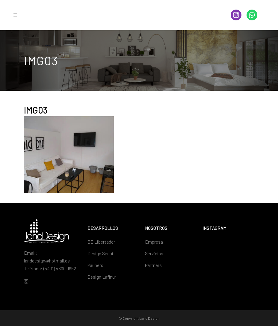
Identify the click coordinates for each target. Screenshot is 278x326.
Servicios (154, 253)
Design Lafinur (101, 277)
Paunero (95, 265)
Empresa (154, 241)
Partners (153, 265)
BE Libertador (101, 241)
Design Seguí (100, 253)
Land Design (149, 318)
